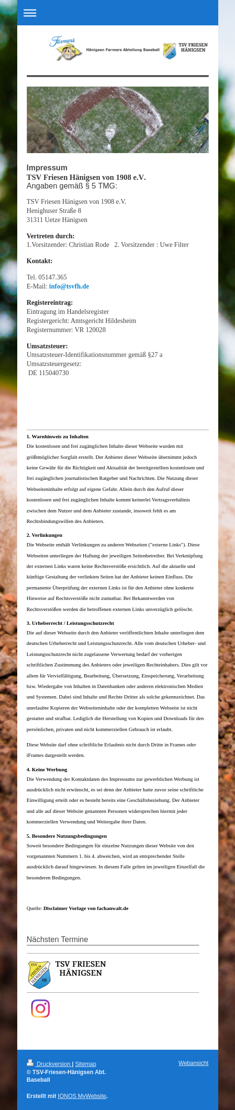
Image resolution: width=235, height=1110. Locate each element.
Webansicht (193, 1063)
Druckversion (49, 1064)
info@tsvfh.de (69, 286)
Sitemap (85, 1064)
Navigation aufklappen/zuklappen (118, 12)
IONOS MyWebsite (82, 1096)
